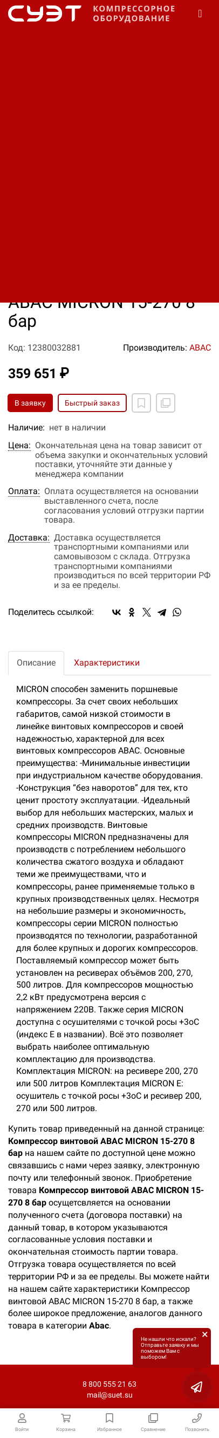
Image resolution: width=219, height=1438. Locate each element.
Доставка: (29, 538)
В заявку (30, 403)
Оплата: (24, 491)
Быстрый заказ (92, 403)
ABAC (200, 348)
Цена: (19, 445)
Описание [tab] (36, 663)
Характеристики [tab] (107, 663)
